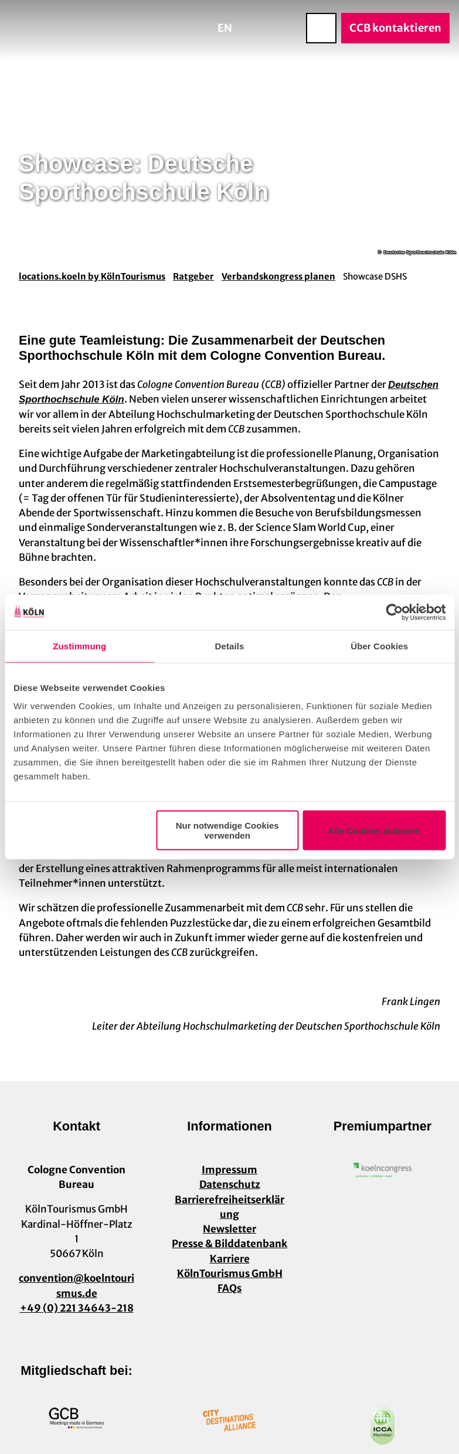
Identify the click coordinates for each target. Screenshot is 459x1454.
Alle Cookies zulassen (374, 830)
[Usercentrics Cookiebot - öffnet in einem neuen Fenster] (394, 612)
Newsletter (229, 1229)
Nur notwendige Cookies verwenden (227, 830)
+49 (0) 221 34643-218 (77, 1307)
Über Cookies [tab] (379, 646)
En (224, 28)
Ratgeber (193, 276)
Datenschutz (229, 1184)
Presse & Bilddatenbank (229, 1243)
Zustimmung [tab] (79, 646)
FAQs (229, 1288)
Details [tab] (229, 646)
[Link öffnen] (382, 1170)
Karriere (230, 1258)
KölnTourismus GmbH (230, 1272)
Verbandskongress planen (278, 276)
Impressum (229, 1169)
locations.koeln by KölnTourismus (92, 276)
